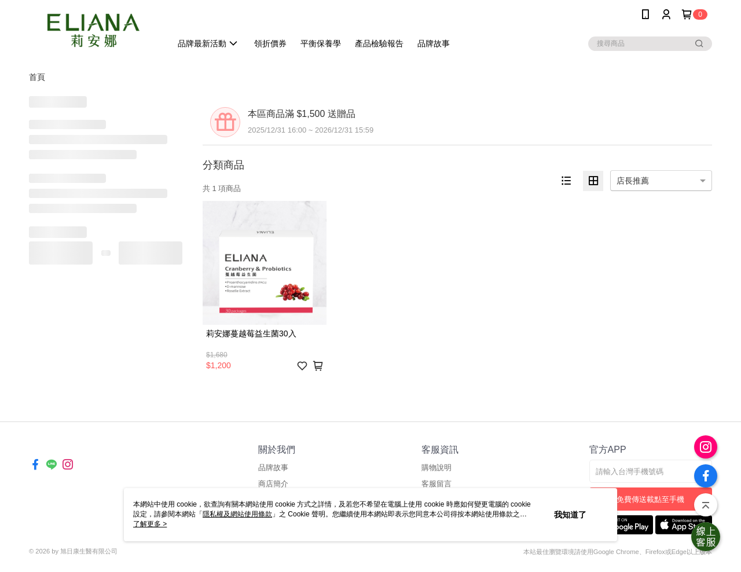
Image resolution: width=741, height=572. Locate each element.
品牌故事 (273, 467)
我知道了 (570, 514)
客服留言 (436, 483)
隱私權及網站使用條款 (237, 514)
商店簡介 (273, 483)
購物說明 (436, 467)
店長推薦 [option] (633, 180)
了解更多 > (150, 524)
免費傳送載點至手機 (650, 499)
